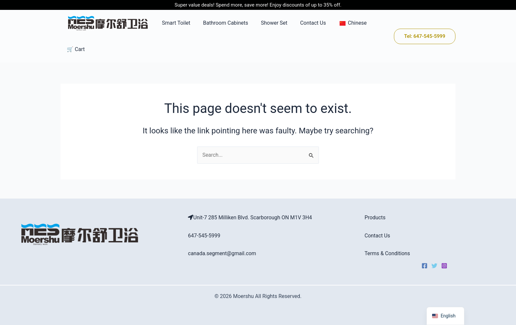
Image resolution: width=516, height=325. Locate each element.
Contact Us (303, 23)
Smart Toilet (173, 23)
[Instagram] (444, 266)
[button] (424, 36)
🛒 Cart (75, 49)
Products (375, 218)
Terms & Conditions (388, 253)
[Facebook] (424, 266)
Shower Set (266, 23)
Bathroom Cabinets (220, 23)
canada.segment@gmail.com (222, 253)
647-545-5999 (204, 235)
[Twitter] (434, 266)
